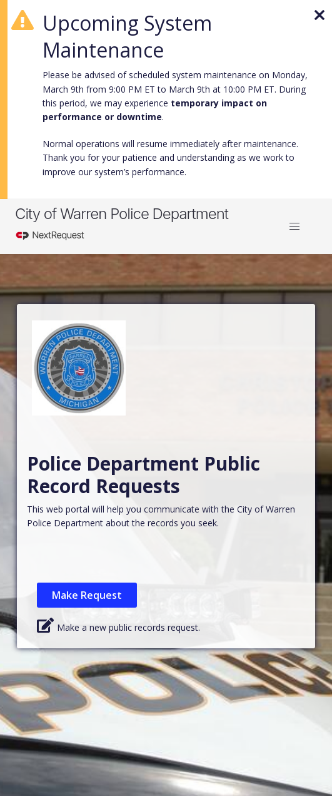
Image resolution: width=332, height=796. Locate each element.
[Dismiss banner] (317, 13)
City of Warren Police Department (121, 214)
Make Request (87, 595)
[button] (294, 226)
